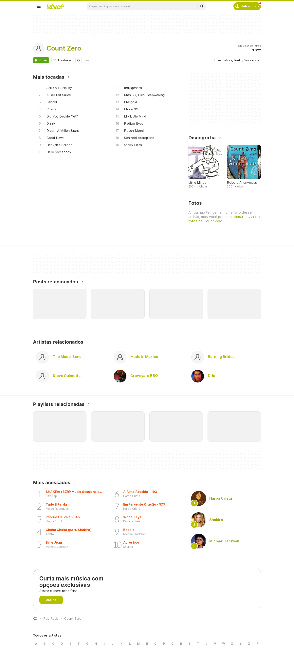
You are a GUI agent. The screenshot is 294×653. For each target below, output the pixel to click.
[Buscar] (202, 6)
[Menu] (38, 6)
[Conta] (257, 6)
